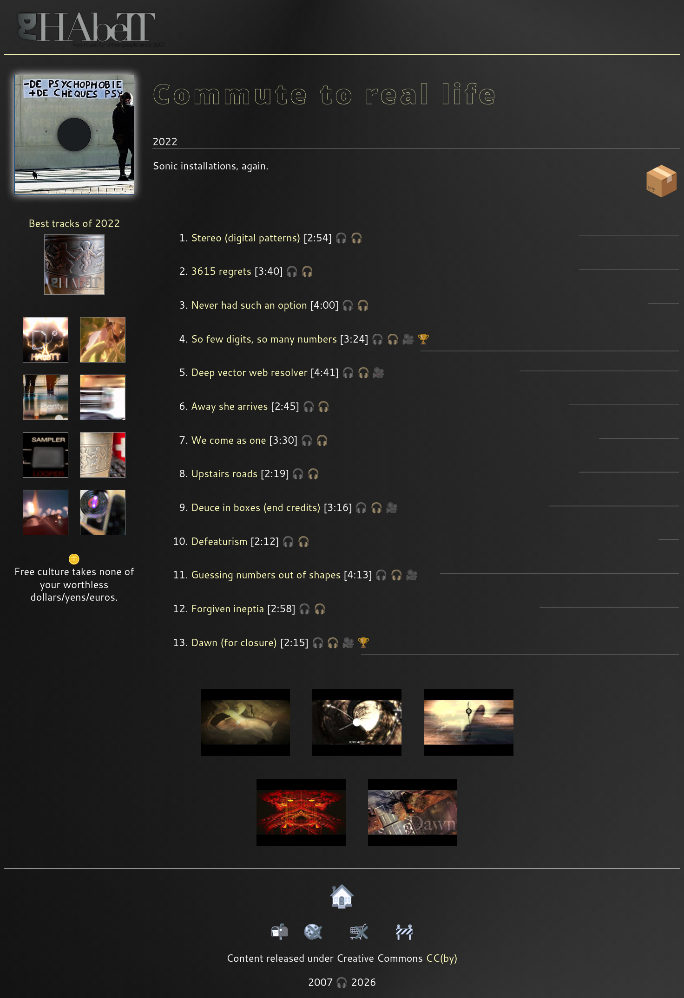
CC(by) (442, 958)
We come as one (228, 440)
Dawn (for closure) (234, 642)
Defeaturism (219, 541)
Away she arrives (229, 406)
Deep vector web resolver (249, 372)
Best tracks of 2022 (74, 223)
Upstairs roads (224, 473)
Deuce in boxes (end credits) (256, 507)
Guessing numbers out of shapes (266, 575)
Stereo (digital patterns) (246, 238)
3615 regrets (221, 271)
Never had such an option (249, 305)
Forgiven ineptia (227, 609)
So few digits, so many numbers (264, 339)
